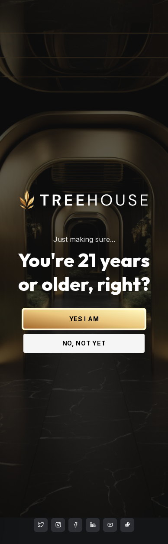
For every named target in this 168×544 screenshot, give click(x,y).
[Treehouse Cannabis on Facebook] (75, 525)
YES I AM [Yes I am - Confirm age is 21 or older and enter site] (84, 306)
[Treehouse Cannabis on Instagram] (58, 525)
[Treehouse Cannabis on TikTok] (127, 525)
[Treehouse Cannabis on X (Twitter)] (41, 525)
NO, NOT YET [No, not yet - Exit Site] (84, 330)
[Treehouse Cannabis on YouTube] (110, 525)
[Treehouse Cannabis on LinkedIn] (93, 525)
